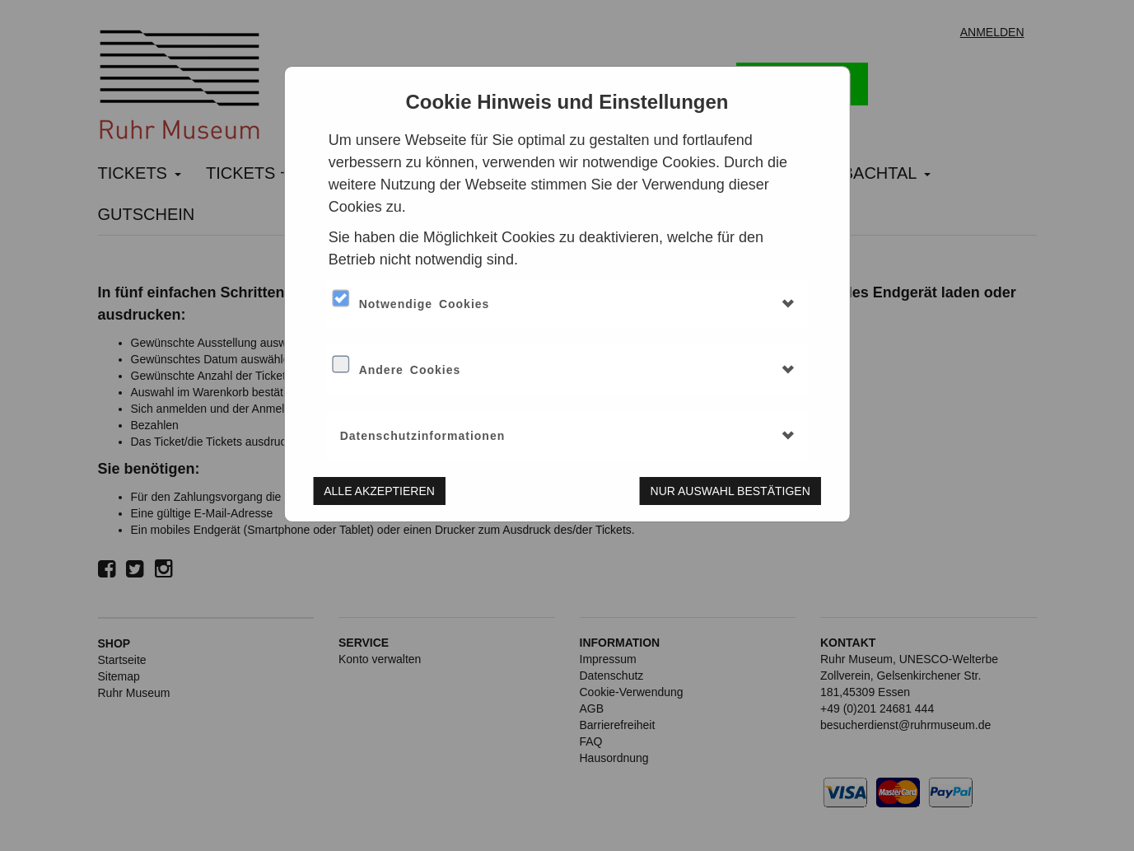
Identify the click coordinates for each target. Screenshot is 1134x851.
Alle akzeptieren (379, 491)
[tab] (567, 304)
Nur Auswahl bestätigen (730, 491)
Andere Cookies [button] (410, 369)
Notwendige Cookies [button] (424, 304)
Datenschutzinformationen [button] (423, 435)
